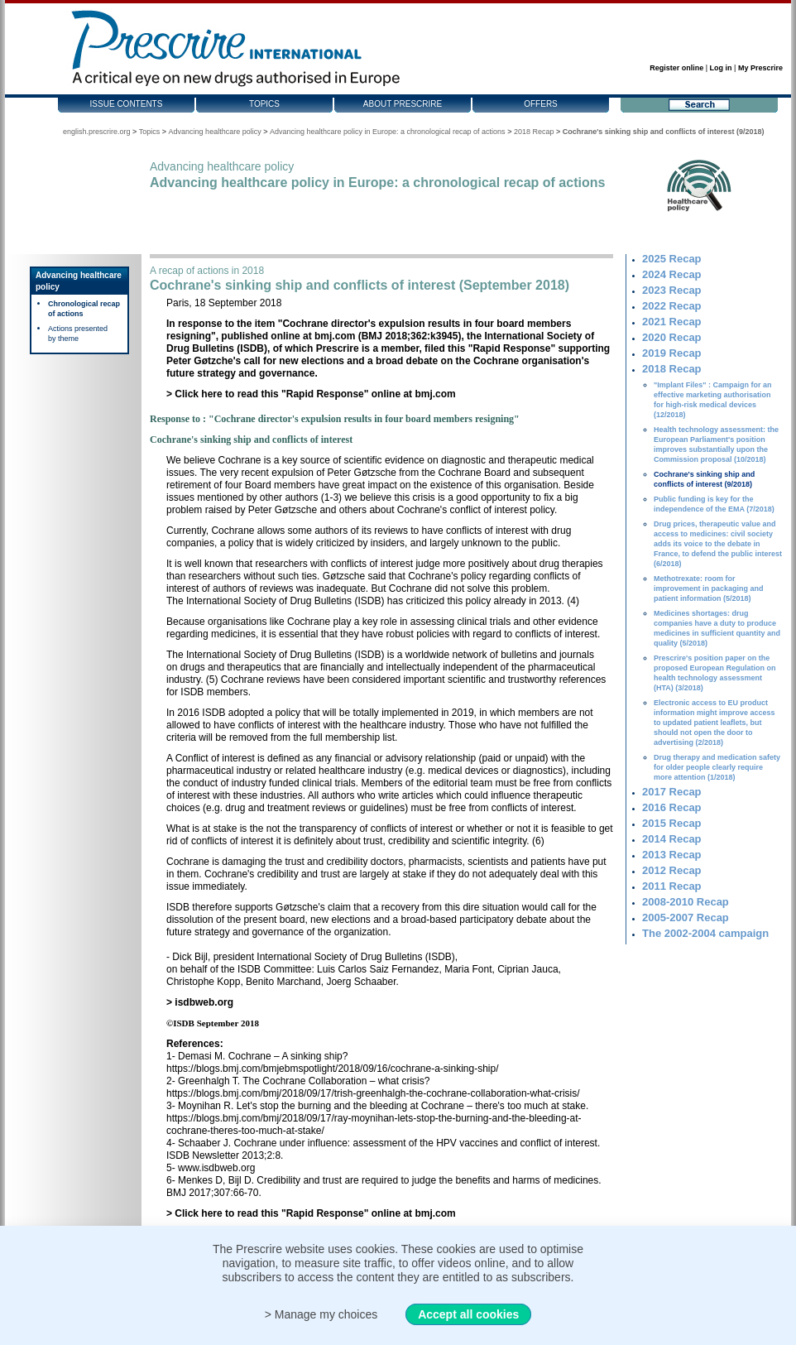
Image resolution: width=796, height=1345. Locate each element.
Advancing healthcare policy (215, 131)
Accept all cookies (468, 1314)
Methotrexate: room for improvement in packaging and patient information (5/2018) (709, 588)
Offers (541, 103)
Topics (264, 103)
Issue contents (126, 103)
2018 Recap (534, 131)
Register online (676, 68)
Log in (721, 68)
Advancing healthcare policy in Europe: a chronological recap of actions (388, 131)
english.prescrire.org (97, 131)
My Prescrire (760, 68)
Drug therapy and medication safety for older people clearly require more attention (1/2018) (717, 767)
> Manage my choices (321, 1314)
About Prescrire (402, 103)
